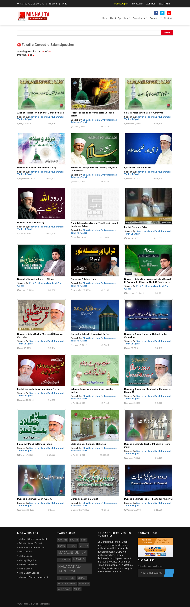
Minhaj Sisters (25, 568)
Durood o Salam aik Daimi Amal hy (34, 498)
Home (105, 18)
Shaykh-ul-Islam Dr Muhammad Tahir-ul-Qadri (40, 118)
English (53, 3)
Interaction (136, 3)
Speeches (123, 18)
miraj (84, 545)
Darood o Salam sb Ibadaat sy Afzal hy (36, 167)
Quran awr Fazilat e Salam (137, 167)
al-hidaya (64, 560)
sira (83, 540)
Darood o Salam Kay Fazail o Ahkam (35, 279)
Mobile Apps (120, 3)
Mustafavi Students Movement (33, 577)
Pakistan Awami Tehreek (30, 543)
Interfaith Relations (28, 564)
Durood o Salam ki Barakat (84, 498)
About (113, 18)
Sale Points (164, 3)
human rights (67, 584)
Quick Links (139, 18)
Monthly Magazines (28, 560)
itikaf (72, 546)
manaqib (84, 584)
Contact (168, 18)
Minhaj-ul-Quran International (33, 539)
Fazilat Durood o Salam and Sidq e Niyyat (38, 389)
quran (62, 540)
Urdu (64, 3)
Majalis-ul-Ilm (72, 552)
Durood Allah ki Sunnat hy (30, 222)
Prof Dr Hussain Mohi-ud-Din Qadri (39, 284)
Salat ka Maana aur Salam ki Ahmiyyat (143, 112)
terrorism (66, 578)
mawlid (79, 559)
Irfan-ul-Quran (25, 551)
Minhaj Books (25, 556)
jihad (82, 578)
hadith (74, 540)
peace (61, 546)
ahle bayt (64, 589)
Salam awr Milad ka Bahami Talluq (34, 444)
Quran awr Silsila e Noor (83, 279)
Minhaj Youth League (29, 573)
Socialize (154, 18)
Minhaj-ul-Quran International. (37, 604)
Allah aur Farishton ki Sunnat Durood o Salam (40, 112)
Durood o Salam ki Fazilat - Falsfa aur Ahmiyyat (148, 498)
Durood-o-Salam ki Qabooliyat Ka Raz (90, 334)
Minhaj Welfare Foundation (32, 547)
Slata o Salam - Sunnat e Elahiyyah (88, 444)
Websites (150, 3)
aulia (77, 589)
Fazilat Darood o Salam (136, 227)
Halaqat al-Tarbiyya (69, 569)
